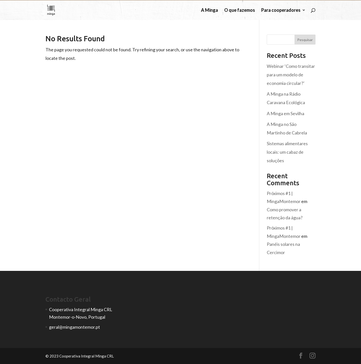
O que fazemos (239, 10)
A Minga (209, 10)
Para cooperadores (280, 10)
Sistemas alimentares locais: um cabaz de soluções (287, 152)
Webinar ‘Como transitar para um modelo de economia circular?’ (291, 74)
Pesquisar (305, 40)
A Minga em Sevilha (285, 113)
